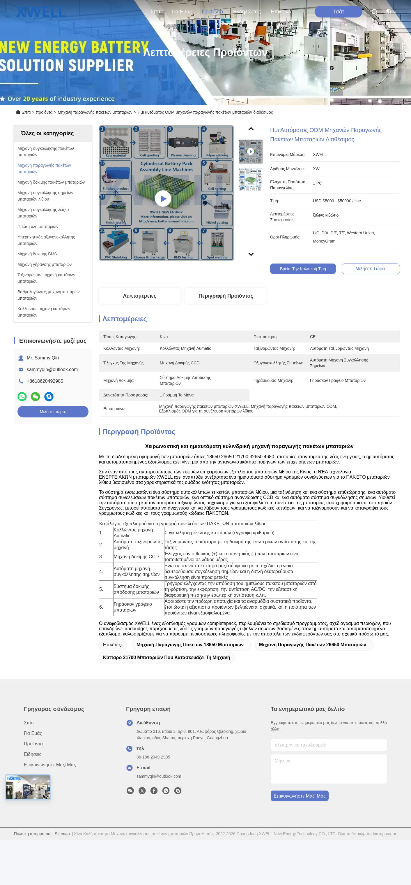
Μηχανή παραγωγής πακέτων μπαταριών (95, 112)
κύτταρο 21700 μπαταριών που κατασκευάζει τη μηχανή (166, 657)
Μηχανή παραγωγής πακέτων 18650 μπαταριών (190, 644)
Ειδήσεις (32, 754)
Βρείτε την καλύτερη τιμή (310, 269)
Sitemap (62, 833)
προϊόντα (212, 12)
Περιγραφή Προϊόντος (226, 296)
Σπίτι (156, 12)
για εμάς (181, 12)
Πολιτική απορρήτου (32, 833)
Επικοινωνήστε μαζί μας (285, 12)
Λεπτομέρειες (140, 296)
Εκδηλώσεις (247, 12)
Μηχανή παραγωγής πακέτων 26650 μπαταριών (312, 644)
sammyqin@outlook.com (52, 369)
